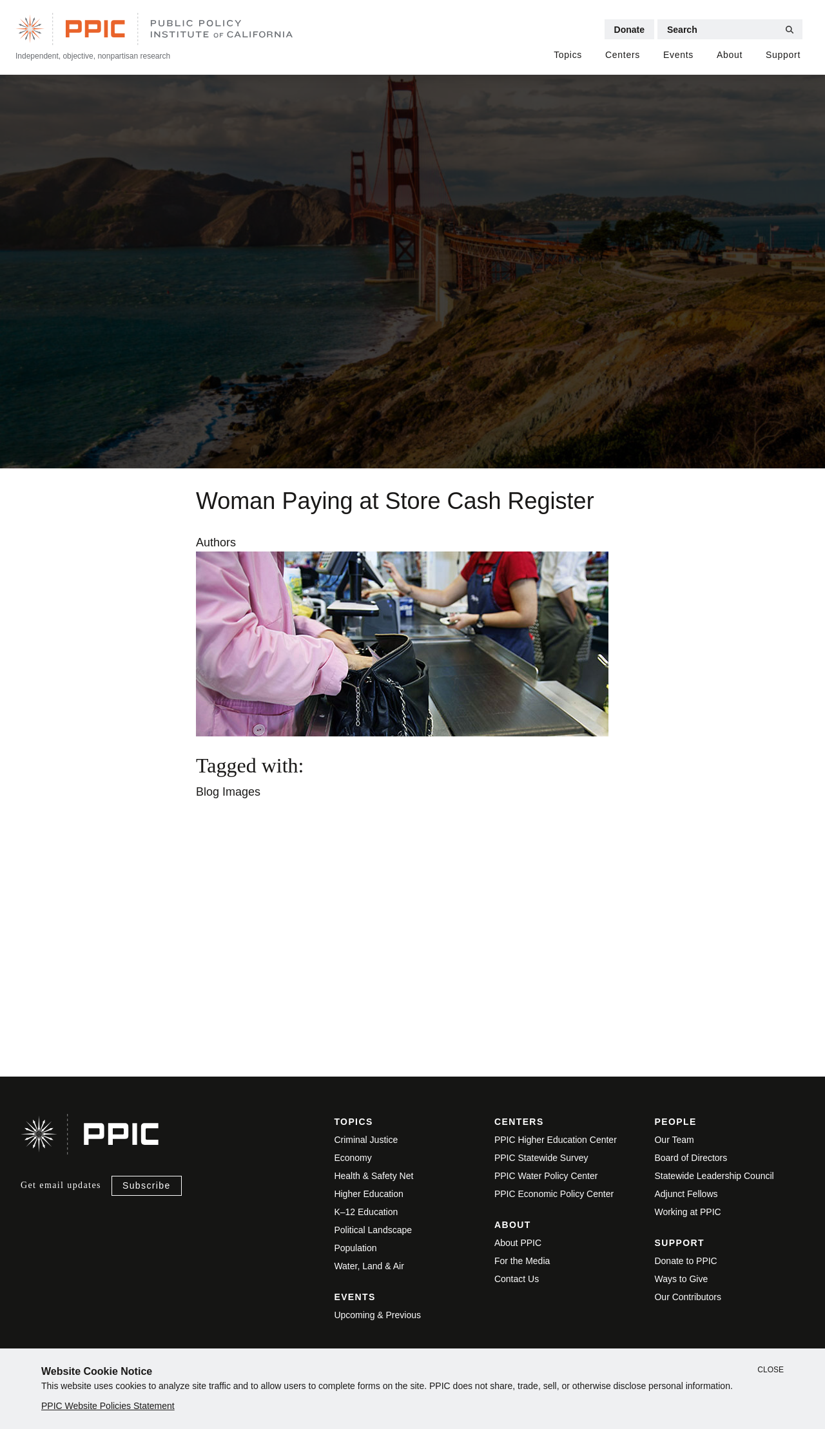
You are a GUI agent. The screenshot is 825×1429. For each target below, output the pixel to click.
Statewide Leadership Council (713, 1176)
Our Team (674, 1140)
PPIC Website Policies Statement (108, 1406)
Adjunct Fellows (685, 1194)
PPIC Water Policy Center (546, 1176)
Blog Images (228, 791)
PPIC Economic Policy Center (554, 1194)
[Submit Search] (789, 30)
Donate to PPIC (685, 1261)
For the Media (522, 1261)
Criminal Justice (366, 1140)
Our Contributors (687, 1297)
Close (770, 1369)
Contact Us (516, 1279)
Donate (629, 29)
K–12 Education (366, 1212)
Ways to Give (681, 1279)
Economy (352, 1158)
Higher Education (368, 1194)
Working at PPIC (687, 1212)
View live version (206, 993)
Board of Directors (690, 1158)
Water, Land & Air (368, 1266)
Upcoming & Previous (377, 1315)
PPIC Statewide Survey (541, 1158)
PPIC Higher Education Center (555, 1140)
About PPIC (517, 1243)
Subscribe (146, 1185)
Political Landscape (373, 1230)
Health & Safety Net (373, 1176)
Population (355, 1248)
